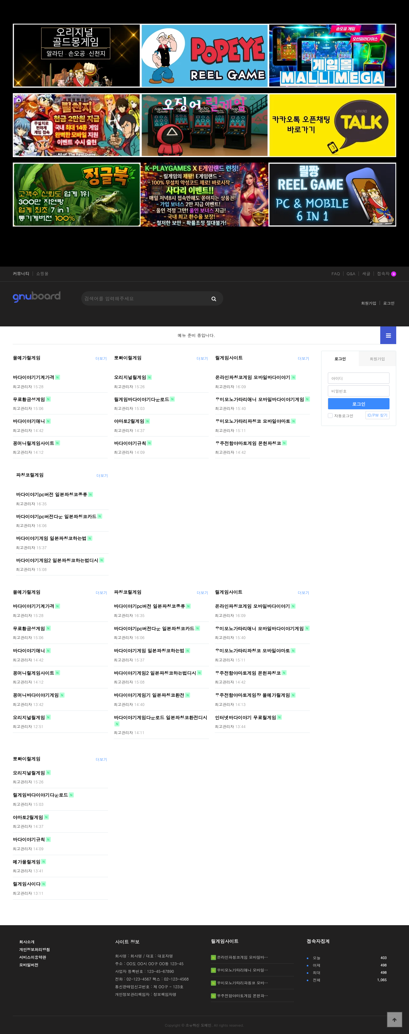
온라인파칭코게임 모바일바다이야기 (252, 377)
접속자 (386, 274)
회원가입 (368, 303)
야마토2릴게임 (129, 421)
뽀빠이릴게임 (128, 358)
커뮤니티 (21, 273)
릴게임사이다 (26, 884)
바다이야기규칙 (130, 443)
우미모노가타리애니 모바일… (242, 970)
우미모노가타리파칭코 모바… (242, 982)
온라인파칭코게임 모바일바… (242, 957)
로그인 (389, 303)
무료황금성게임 (29, 399)
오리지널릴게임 (130, 377)
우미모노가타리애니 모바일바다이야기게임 (259, 399)
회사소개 (27, 941)
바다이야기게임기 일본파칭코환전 (149, 695)
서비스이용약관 (32, 957)
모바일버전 (28, 964)
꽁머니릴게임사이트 (33, 443)
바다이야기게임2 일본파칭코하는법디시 (57, 560)
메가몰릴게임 (26, 861)
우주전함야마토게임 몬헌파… (242, 995)
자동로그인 (340, 415)
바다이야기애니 (29, 421)
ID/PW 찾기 (377, 415)
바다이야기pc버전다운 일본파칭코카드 (56, 516)
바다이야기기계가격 (33, 377)
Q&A (351, 273)
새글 (366, 273)
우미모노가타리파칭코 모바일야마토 (252, 421)
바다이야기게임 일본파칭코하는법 (51, 538)
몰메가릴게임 (26, 358)
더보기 (101, 358)
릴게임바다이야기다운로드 (141, 399)
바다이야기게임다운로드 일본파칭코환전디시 (160, 717)
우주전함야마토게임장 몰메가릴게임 (252, 695)
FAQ (335, 273)
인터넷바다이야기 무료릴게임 (245, 717)
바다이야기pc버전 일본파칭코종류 (51, 494)
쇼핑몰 (42, 273)
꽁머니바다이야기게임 (36, 695)
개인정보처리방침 (34, 949)
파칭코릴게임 (29, 475)
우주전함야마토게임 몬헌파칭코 (248, 443)
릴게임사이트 (229, 358)
